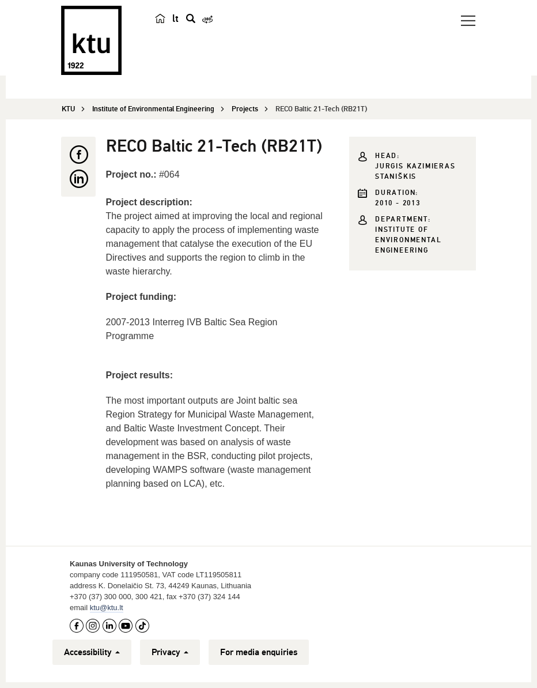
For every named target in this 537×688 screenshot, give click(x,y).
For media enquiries (258, 652)
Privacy (170, 652)
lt (175, 18)
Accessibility (92, 652)
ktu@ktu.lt (106, 607)
